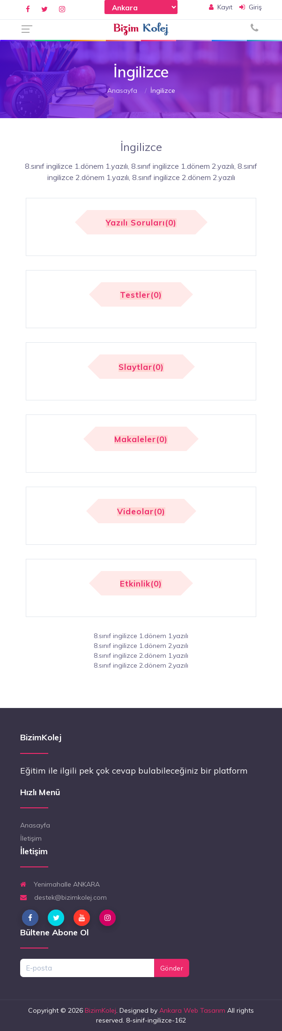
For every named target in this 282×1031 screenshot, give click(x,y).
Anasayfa (122, 90)
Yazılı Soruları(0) (141, 222)
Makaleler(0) (141, 439)
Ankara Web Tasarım (192, 1010)
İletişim (31, 838)
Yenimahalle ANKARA (60, 884)
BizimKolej (100, 1010)
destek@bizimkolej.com (63, 897)
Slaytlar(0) (141, 367)
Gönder (171, 968)
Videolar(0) (141, 511)
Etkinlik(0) (141, 583)
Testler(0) (141, 295)
